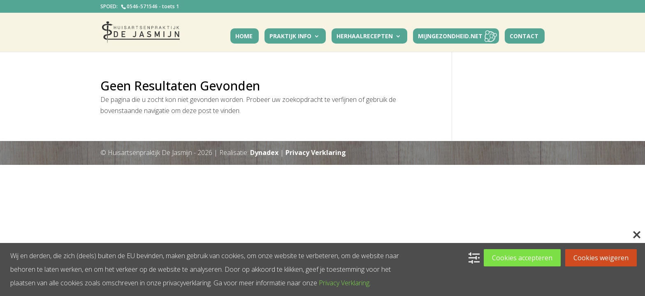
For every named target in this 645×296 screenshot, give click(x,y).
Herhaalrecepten (364, 36)
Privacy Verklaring (315, 152)
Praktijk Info (290, 36)
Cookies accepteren (522, 257)
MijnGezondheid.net (450, 36)
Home (244, 36)
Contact (524, 36)
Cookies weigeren (601, 257)
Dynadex (264, 152)
